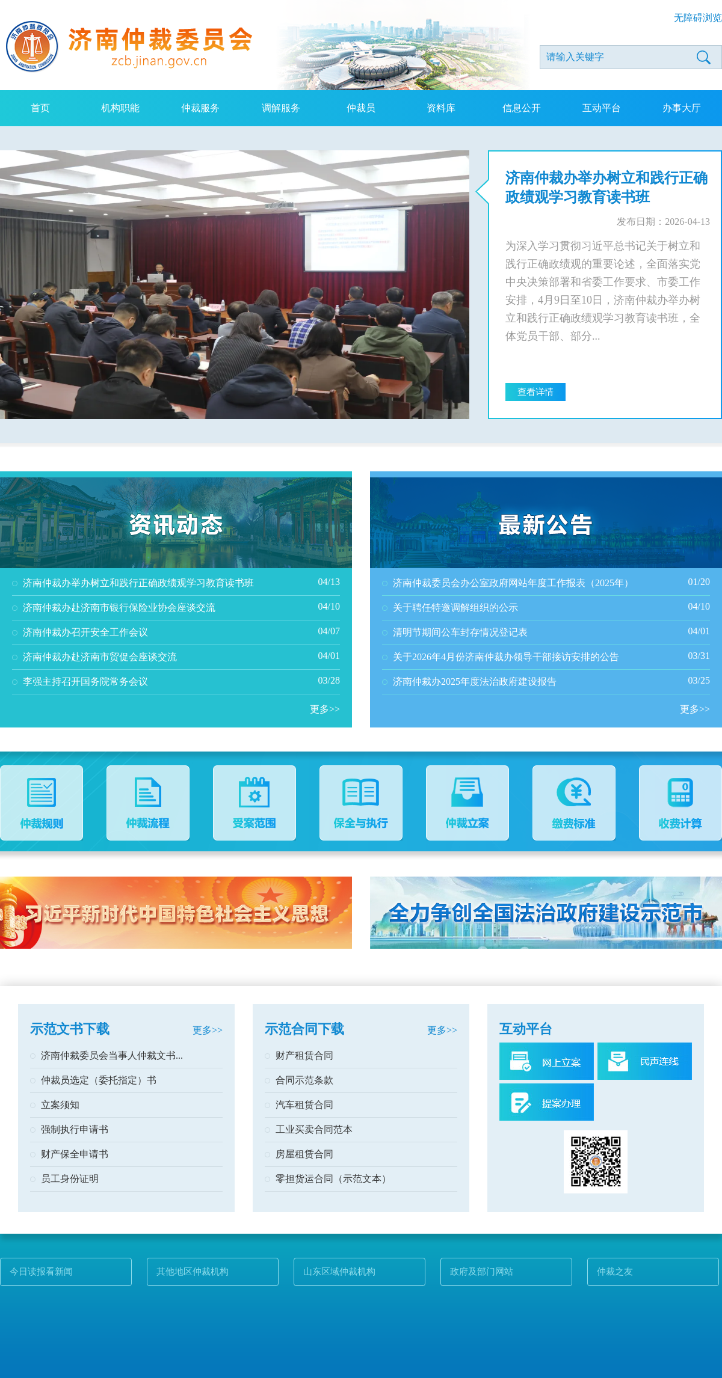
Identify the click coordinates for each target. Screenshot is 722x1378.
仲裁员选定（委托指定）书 (98, 1080)
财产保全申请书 (74, 1154)
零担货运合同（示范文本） (333, 1179)
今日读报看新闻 (41, 1271)
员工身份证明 (70, 1179)
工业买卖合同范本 (314, 1129)
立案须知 (60, 1105)
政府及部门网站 (481, 1271)
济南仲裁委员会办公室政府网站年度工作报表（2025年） (513, 583)
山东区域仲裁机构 (339, 1271)
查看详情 (535, 392)
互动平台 (601, 108)
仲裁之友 (615, 1271)
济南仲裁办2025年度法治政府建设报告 (475, 681)
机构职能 (120, 108)
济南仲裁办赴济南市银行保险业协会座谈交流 (119, 607)
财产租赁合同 (304, 1055)
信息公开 (521, 108)
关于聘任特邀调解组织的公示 (455, 607)
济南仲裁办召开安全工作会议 (85, 632)
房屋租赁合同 (304, 1154)
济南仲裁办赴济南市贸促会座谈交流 (100, 657)
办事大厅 (681, 108)
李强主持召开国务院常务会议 (85, 681)
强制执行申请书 (74, 1129)
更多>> (325, 709)
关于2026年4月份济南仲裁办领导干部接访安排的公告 (506, 657)
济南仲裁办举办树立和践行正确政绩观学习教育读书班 (606, 187)
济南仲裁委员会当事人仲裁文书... (112, 1055)
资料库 (441, 108)
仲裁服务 (200, 108)
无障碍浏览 (698, 18)
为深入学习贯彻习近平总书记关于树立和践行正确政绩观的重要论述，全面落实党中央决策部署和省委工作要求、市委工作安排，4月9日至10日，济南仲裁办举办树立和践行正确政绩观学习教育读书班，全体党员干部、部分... (602, 291)
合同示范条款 (304, 1080)
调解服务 (281, 108)
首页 (40, 108)
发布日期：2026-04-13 (663, 221)
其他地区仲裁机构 (192, 1271)
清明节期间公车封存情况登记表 (460, 632)
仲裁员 (361, 108)
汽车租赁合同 (304, 1105)
